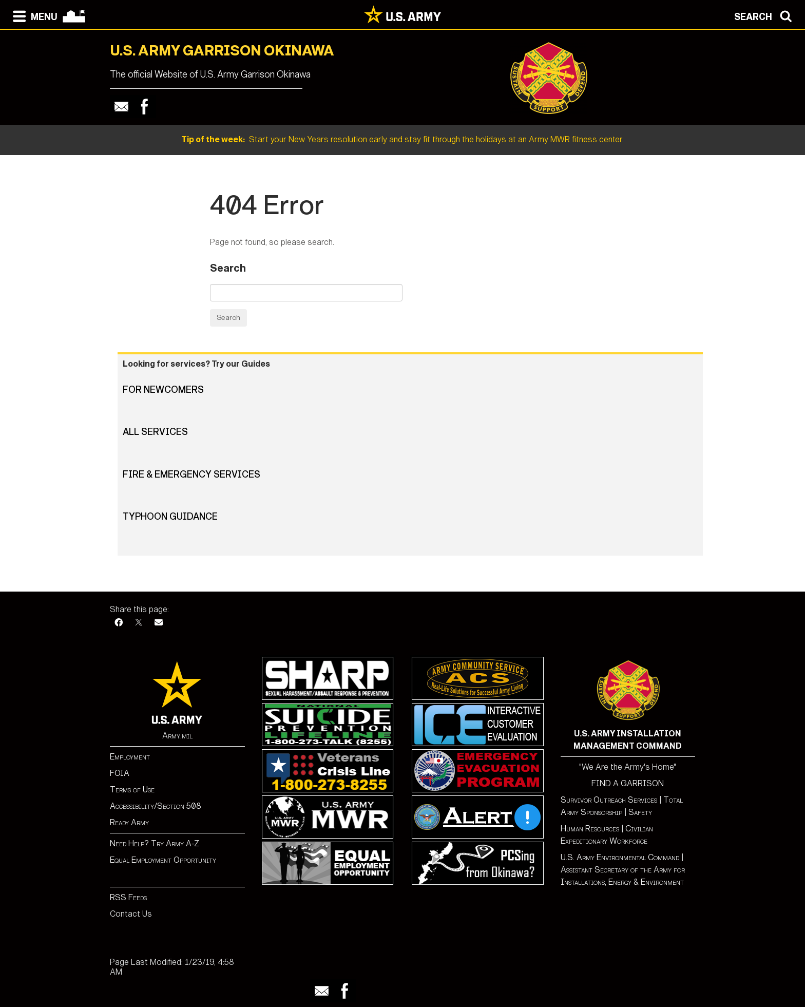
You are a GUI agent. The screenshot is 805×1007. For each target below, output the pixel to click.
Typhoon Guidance (170, 516)
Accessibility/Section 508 (155, 806)
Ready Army (129, 822)
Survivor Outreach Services (609, 800)
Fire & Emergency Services (191, 474)
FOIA (119, 773)
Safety (640, 812)
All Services (155, 432)
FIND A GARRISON (627, 783)
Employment (130, 757)
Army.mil (177, 735)
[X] (139, 623)
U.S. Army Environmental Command (620, 857)
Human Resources (590, 828)
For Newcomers (163, 389)
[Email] (158, 623)
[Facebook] (118, 623)
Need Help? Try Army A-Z (154, 843)
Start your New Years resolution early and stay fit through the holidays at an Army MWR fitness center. (402, 139)
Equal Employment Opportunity (163, 860)
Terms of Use (132, 789)
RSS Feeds (128, 897)
